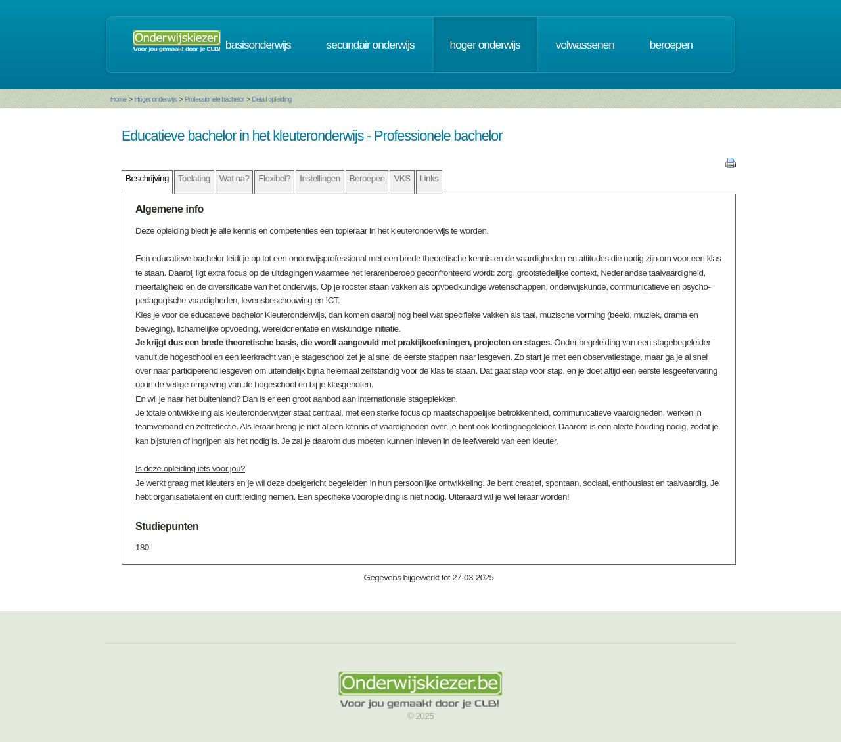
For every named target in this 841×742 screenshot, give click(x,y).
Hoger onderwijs (155, 99)
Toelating (194, 178)
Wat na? (234, 178)
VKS (402, 178)
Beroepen (367, 178)
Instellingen (320, 178)
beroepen (671, 44)
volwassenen (585, 44)
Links (429, 178)
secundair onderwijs (371, 44)
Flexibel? (274, 178)
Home (118, 99)
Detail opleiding (271, 99)
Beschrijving (147, 178)
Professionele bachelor (214, 99)
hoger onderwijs (485, 44)
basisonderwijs (258, 44)
